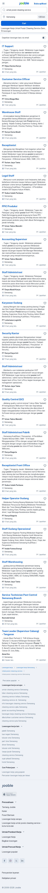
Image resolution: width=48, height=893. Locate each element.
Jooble (18, 887)
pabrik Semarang (8, 731)
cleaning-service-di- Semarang (14, 700)
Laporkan (41, 72)
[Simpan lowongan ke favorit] (45, 46)
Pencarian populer (11, 680)
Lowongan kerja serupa (12, 819)
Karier (4, 811)
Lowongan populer (10, 852)
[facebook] (4, 860)
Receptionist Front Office (16, 465)
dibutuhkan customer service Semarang (17, 717)
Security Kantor (10, 333)
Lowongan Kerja (8, 837)
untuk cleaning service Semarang (15, 690)
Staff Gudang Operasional (16, 529)
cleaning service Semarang (12, 755)
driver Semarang (8, 745)
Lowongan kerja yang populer (13, 772)
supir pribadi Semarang (10, 759)
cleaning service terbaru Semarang (15, 696)
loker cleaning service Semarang (14, 693)
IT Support (7, 46)
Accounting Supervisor (14, 239)
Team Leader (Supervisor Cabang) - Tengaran (20, 633)
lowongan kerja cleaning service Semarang (18, 714)
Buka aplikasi (40, 3)
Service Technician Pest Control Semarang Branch (19, 596)
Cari (24, 23)
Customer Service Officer (16, 79)
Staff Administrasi (12, 272)
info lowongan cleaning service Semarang (18, 703)
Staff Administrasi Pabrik (16, 432)
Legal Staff (8, 175)
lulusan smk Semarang (10, 748)
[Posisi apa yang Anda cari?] (24, 10)
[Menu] (3, 3)
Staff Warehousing (12, 562)
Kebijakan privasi (9, 878)
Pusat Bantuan (8, 815)
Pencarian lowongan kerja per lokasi (16, 775)
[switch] (44, 37)
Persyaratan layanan (10, 872)
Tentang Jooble (8, 807)
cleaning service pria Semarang (14, 721)
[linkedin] (22, 860)
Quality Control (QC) (13, 399)
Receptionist (9, 145)
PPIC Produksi (9, 206)
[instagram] (10, 860)
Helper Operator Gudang (15, 498)
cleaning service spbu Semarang (14, 707)
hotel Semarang (8, 762)
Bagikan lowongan (9, 841)
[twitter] (16, 860)
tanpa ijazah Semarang (11, 752)
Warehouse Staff (11, 112)
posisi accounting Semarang (13, 710)
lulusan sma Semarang (11, 738)
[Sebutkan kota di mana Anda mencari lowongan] (24, 17)
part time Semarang (9, 741)
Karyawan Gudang (12, 303)
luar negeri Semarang (10, 734)
